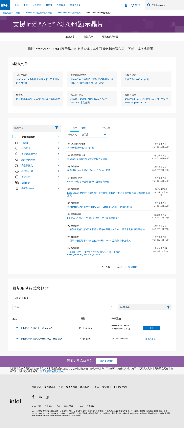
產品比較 (26, 177)
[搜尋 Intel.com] (167, 5)
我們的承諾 (49, 387)
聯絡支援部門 (107, 361)
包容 (60, 387)
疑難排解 (26, 182)
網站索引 (106, 387)
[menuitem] (18, 12)
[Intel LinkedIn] (40, 397)
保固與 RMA (27, 188)
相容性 (24, 142)
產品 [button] (17, 5)
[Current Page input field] (113, 266)
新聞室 (95, 387)
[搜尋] (149, 5)
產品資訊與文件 (29, 153)
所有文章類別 (28, 136)
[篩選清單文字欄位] (144, 307)
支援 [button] (26, 5)
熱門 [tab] (74, 127)
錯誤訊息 (26, 148)
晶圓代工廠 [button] (75, 5)
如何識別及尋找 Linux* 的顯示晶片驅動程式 (38, 99)
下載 (152, 328)
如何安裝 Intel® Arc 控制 (137, 79)
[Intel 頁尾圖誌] (16, 401)
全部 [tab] (84, 127)
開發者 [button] (49, 5)
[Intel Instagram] (47, 397)
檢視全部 (132, 266)
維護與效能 (27, 171)
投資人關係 (71, 387)
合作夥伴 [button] (61, 5)
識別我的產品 (28, 159)
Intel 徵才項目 (121, 387)
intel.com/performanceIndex (45, 413)
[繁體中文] (135, 5)
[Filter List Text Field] (33, 128)
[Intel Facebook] (33, 397)
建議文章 (70, 36)
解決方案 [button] (36, 5)
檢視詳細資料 (151, 339)
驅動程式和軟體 (110, 36)
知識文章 (88, 36)
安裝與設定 (27, 165)
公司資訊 (36, 387)
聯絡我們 (84, 387)
